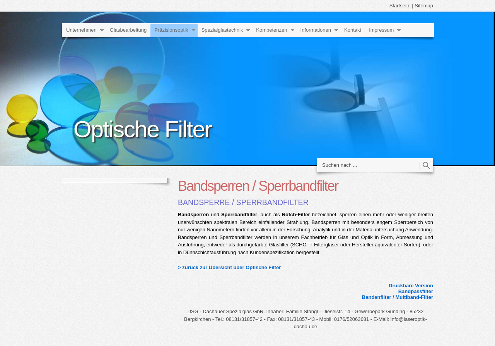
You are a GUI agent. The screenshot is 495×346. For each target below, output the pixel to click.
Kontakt (352, 30)
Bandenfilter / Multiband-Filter (397, 297)
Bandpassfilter (415, 291)
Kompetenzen (271, 30)
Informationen (315, 30)
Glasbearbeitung (128, 30)
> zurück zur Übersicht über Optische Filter (229, 267)
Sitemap (424, 5)
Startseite (400, 5)
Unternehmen (81, 30)
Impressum (381, 30)
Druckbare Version (411, 285)
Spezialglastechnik (222, 30)
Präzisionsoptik (171, 30)
